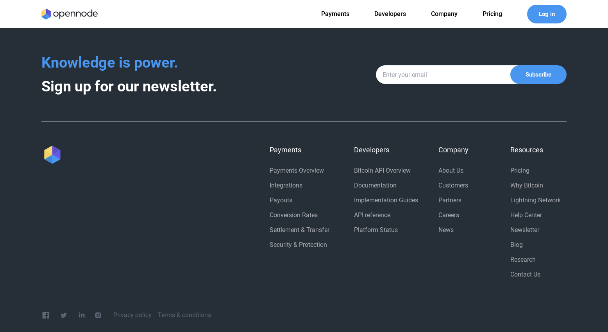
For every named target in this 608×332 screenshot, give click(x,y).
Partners (449, 200)
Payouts (281, 200)
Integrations (286, 185)
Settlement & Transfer (299, 230)
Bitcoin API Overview (382, 170)
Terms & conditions (184, 315)
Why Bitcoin (526, 185)
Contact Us (525, 274)
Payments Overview (297, 170)
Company (444, 14)
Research (523, 259)
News (446, 230)
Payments (335, 14)
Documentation (375, 185)
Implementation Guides (386, 200)
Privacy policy (132, 315)
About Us (450, 170)
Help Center (526, 215)
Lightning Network (535, 200)
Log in (547, 14)
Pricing (519, 170)
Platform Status (376, 230)
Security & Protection (298, 244)
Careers (448, 215)
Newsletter (524, 230)
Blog (516, 244)
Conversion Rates (294, 215)
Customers (453, 185)
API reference (372, 215)
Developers (390, 14)
